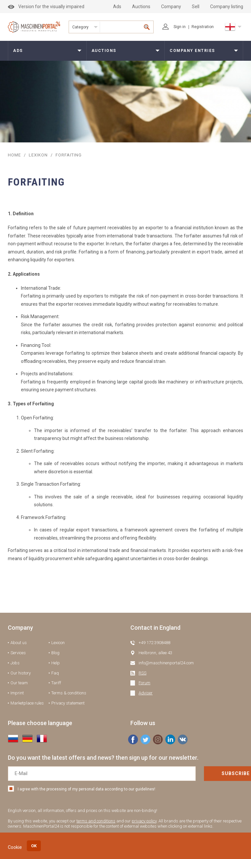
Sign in (174, 26)
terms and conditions (95, 820)
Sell (195, 6)
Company (171, 6)
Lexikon (38, 155)
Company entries (192, 50)
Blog (55, 652)
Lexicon (58, 642)
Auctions (141, 6)
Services (18, 652)
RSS (142, 673)
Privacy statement (68, 703)
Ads (117, 6)
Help (55, 662)
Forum (144, 682)
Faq (55, 673)
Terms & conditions (68, 692)
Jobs (15, 662)
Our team (19, 682)
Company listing (226, 6)
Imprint (17, 692)
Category (80, 27)
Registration (203, 26)
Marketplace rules (27, 703)
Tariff (56, 682)
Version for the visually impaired (46, 6)
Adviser (146, 692)
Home (14, 155)
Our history (20, 673)
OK (34, 845)
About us (18, 642)
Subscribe (211, 773)
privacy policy (144, 820)
